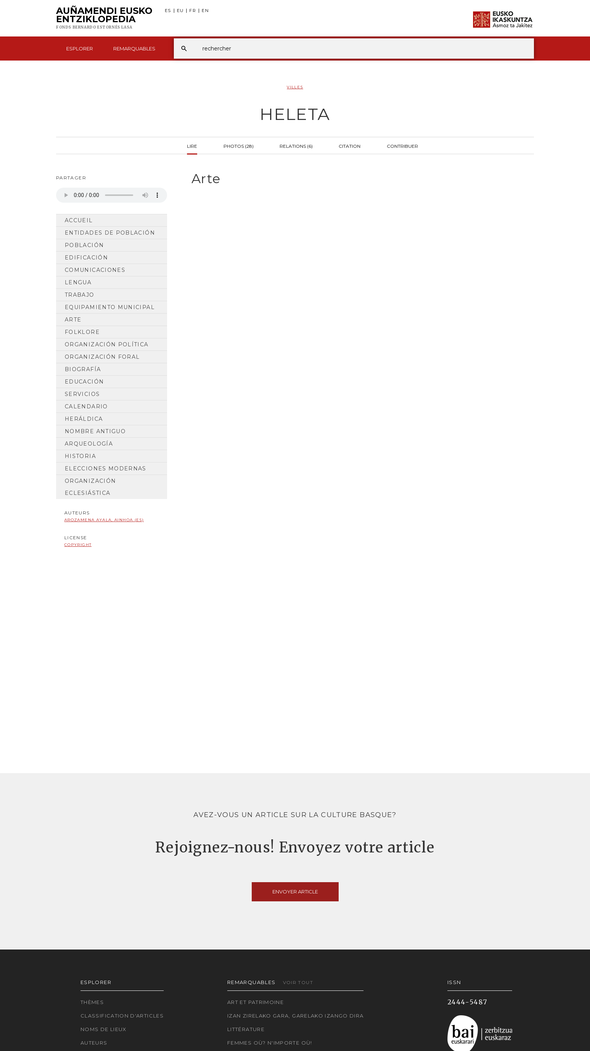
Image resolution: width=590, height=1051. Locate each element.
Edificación (86, 257)
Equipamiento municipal (110, 307)
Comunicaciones (95, 270)
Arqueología (89, 443)
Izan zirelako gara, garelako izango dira (295, 1016)
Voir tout (298, 982)
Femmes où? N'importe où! (269, 1043)
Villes (295, 87)
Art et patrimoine (255, 1002)
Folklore (82, 332)
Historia (80, 456)
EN (205, 11)
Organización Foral (102, 356)
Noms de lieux (104, 1029)
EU (180, 11)
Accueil (79, 220)
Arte (73, 319)
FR (192, 11)
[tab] (356, 179)
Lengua (78, 282)
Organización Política (107, 344)
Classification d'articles (122, 1016)
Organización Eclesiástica (90, 487)
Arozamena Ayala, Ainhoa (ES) (104, 519)
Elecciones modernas (105, 468)
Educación (84, 381)
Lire (192, 145)
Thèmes (92, 1002)
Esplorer (79, 48)
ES (168, 11)
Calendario (86, 406)
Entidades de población (110, 232)
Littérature (246, 1029)
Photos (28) (239, 145)
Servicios (82, 394)
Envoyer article (295, 892)
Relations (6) (296, 145)
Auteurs (94, 1043)
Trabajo (79, 294)
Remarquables (134, 48)
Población (84, 245)
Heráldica (84, 419)
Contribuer (402, 145)
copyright (77, 544)
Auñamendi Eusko (104, 18)
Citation (349, 145)
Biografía (83, 369)
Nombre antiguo (95, 431)
